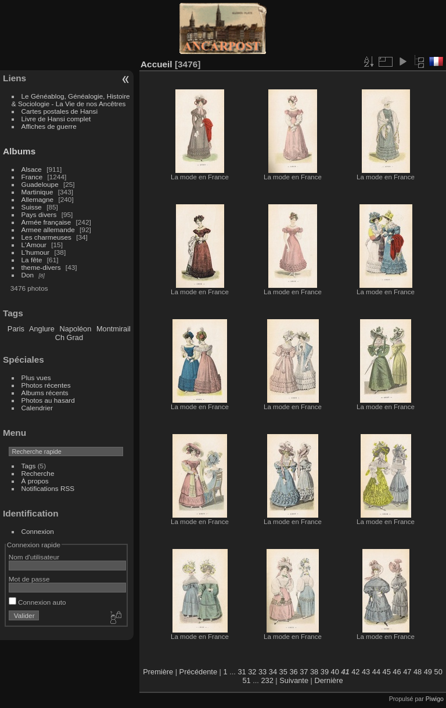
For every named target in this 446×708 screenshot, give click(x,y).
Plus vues (36, 377)
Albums (19, 151)
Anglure (42, 328)
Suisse (31, 207)
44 (376, 671)
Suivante (293, 680)
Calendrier (37, 407)
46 (397, 671)
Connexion (37, 531)
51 (246, 680)
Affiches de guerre (49, 126)
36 (293, 671)
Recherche (38, 473)
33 (262, 671)
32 (252, 671)
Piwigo (435, 698)
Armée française (46, 222)
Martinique (37, 192)
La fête (31, 259)
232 (267, 680)
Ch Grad (69, 337)
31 (242, 671)
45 (387, 671)
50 (438, 671)
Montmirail (113, 328)
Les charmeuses (46, 237)
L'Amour (33, 244)
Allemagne (37, 199)
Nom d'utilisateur (34, 557)
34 (273, 671)
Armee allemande (48, 229)
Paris (16, 328)
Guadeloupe (40, 184)
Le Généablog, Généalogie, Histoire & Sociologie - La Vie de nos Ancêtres (71, 99)
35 (283, 671)
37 (304, 671)
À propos (35, 481)
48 (417, 671)
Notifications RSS (48, 488)
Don (27, 275)
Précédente (198, 671)
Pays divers (39, 214)
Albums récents (45, 392)
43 (366, 671)
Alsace (31, 169)
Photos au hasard (48, 400)
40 (335, 671)
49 (428, 671)
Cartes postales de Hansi (59, 111)
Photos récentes (46, 385)
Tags (28, 465)
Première (158, 671)
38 (314, 671)
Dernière (329, 680)
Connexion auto (37, 602)
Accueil (156, 64)
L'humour (35, 252)
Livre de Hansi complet (56, 118)
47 (407, 671)
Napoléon (76, 328)
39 (325, 671)
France (32, 176)
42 (355, 671)
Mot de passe (29, 579)
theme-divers (41, 267)
